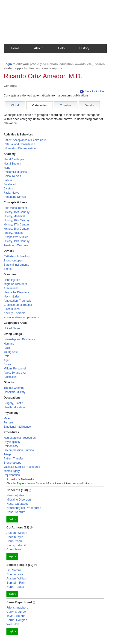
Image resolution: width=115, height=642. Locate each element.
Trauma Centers (14, 388)
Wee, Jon (12, 624)
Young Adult (11, 352)
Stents (8, 268)
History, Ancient (13, 232)
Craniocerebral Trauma (18, 304)
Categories (39, 105)
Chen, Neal (13, 549)
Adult (7, 347)
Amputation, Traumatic (17, 300)
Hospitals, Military (14, 392)
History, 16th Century (16, 220)
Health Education (14, 407)
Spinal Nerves (12, 176)
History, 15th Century (16, 212)
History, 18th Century (16, 228)
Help (61, 48)
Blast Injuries (12, 309)
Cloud (15, 105)
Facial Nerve (11, 192)
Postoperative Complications (21, 317)
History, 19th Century (16, 241)
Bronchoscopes (13, 260)
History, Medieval (14, 216)
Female (8, 422)
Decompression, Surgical (19, 450)
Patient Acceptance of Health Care (25, 140)
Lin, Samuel (14, 570)
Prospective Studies (16, 237)
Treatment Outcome (16, 245)
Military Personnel (15, 368)
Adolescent (10, 376)
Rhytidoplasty (12, 442)
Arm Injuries (11, 288)
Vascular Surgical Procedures (22, 466)
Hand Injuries (12, 280)
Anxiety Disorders (14, 313)
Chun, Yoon (14, 541)
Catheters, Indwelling (16, 256)
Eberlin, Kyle (14, 537)
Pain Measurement (15, 208)
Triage (8, 454)
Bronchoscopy (12, 462)
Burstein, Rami (16, 582)
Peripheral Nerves (15, 196)
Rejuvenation (12, 475)
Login (8, 64)
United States (12, 328)
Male (7, 418)
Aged (7, 360)
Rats (6, 356)
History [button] (84, 48)
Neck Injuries (12, 296)
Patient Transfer (13, 458)
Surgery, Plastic (13, 403)
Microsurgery (12, 471)
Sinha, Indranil (16, 545)
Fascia (8, 180)
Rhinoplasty (11, 446)
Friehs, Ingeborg (17, 607)
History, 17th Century (16, 224)
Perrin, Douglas (16, 620)
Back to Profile (92, 91)
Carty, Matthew (16, 611)
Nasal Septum (12, 163)
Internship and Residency (19, 339)
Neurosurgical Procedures (20, 437)
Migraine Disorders (15, 284)
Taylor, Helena (15, 616)
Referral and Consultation (19, 144)
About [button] (38, 48)
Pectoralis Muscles (15, 172)
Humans (9, 343)
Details (89, 105)
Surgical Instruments (16, 264)
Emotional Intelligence (17, 426)
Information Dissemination (20, 148)
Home (15, 48)
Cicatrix (8, 188)
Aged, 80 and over (15, 372)
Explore (12, 519)
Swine (7, 364)
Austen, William (16, 532)
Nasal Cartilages (14, 159)
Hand (7, 167)
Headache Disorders (16, 292)
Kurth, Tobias (15, 586)
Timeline (65, 105)
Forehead (9, 184)
